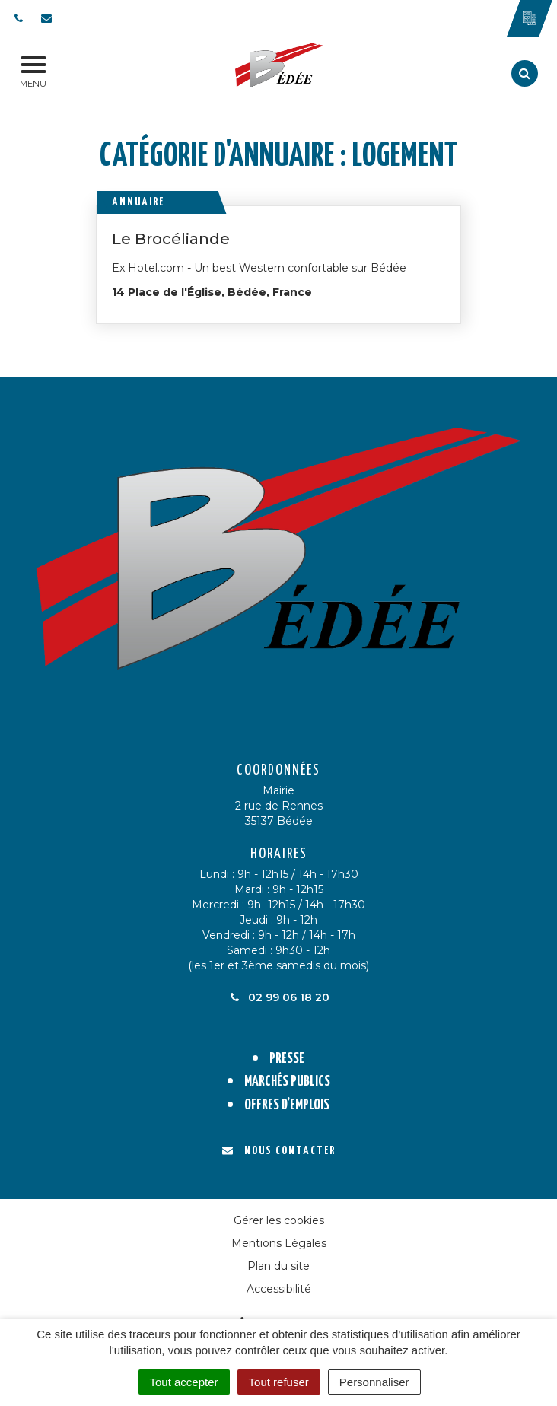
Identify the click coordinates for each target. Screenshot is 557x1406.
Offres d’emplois (286, 1105)
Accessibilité (279, 1289)
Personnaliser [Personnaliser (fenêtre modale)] (374, 1382)
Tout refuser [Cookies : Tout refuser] (279, 1382)
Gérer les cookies (279, 1220)
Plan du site (278, 1266)
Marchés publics (287, 1081)
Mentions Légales (278, 1243)
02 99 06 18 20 (278, 997)
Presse (286, 1058)
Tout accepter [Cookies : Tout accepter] (184, 1382)
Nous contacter (279, 1150)
